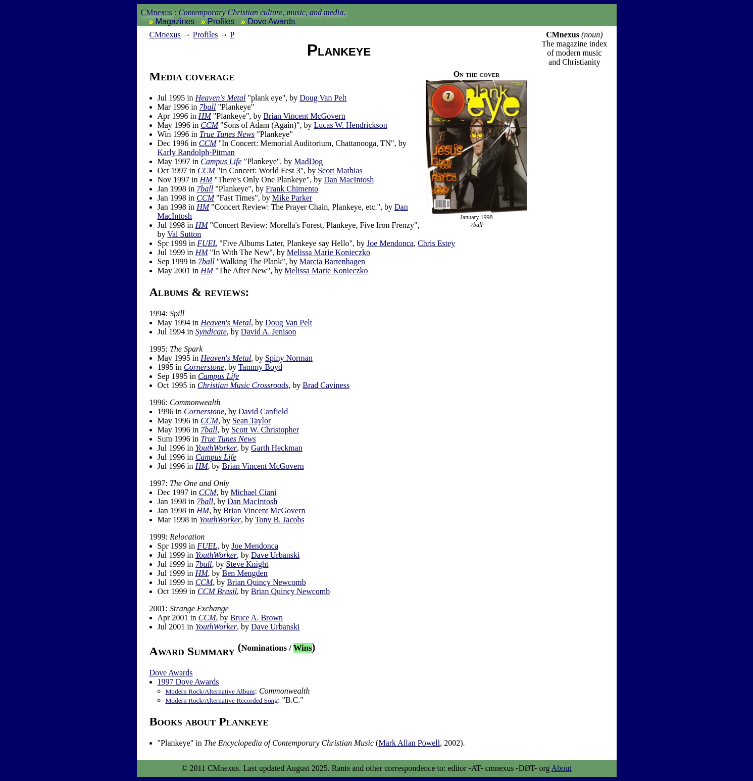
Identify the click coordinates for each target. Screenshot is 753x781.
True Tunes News (227, 134)
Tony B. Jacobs (280, 519)
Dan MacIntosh (349, 179)
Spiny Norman (289, 358)
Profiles (221, 21)
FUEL (207, 243)
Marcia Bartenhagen (332, 261)
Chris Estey (436, 243)
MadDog (308, 161)
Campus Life (220, 161)
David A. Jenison (268, 331)
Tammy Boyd (260, 367)
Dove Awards (271, 21)
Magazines (175, 21)
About (561, 768)
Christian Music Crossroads (242, 385)
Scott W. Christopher (265, 429)
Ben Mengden (245, 573)
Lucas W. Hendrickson (350, 125)
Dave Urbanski (275, 555)
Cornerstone (204, 367)
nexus (165, 34)
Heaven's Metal (220, 97)
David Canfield (263, 411)
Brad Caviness (326, 385)
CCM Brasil (217, 591)
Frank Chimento (292, 188)
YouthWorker (216, 448)
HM (204, 116)
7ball (207, 107)
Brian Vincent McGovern (304, 116)
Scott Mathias (340, 170)
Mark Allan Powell (409, 743)
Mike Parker (292, 197)
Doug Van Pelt (322, 97)
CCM (209, 125)
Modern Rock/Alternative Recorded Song (222, 700)
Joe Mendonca (390, 243)
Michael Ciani (253, 492)
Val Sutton (184, 234)
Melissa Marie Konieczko (328, 252)
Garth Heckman (277, 448)
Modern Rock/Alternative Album (210, 691)
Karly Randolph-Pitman (196, 152)
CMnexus (156, 12)
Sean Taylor (251, 420)
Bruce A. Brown (256, 617)
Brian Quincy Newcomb (266, 582)
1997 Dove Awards (188, 681)
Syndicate (211, 331)
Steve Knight (247, 564)
